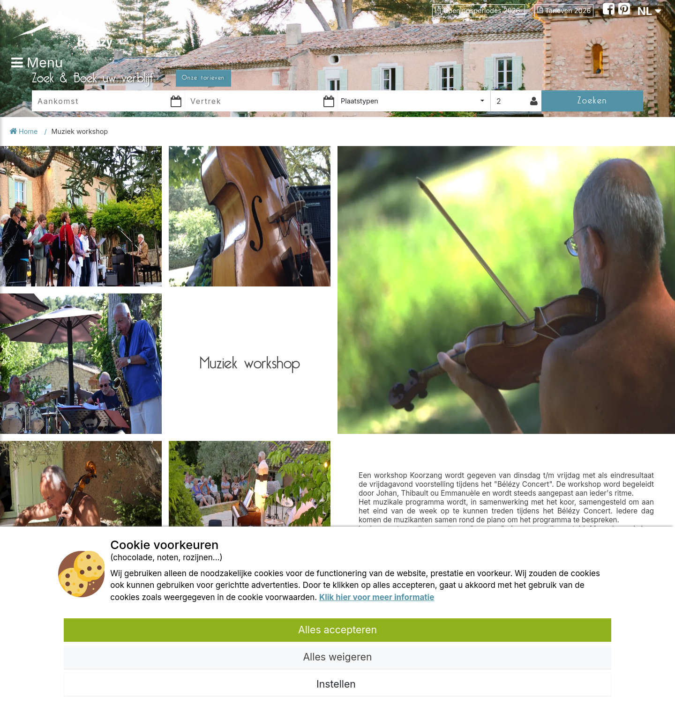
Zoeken (592, 100)
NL (649, 11)
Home (24, 131)
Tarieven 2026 (564, 11)
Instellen (337, 684)
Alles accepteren (337, 629)
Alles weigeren (337, 657)
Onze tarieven (203, 77)
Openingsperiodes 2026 (478, 11)
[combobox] (414, 100)
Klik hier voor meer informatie (376, 597)
